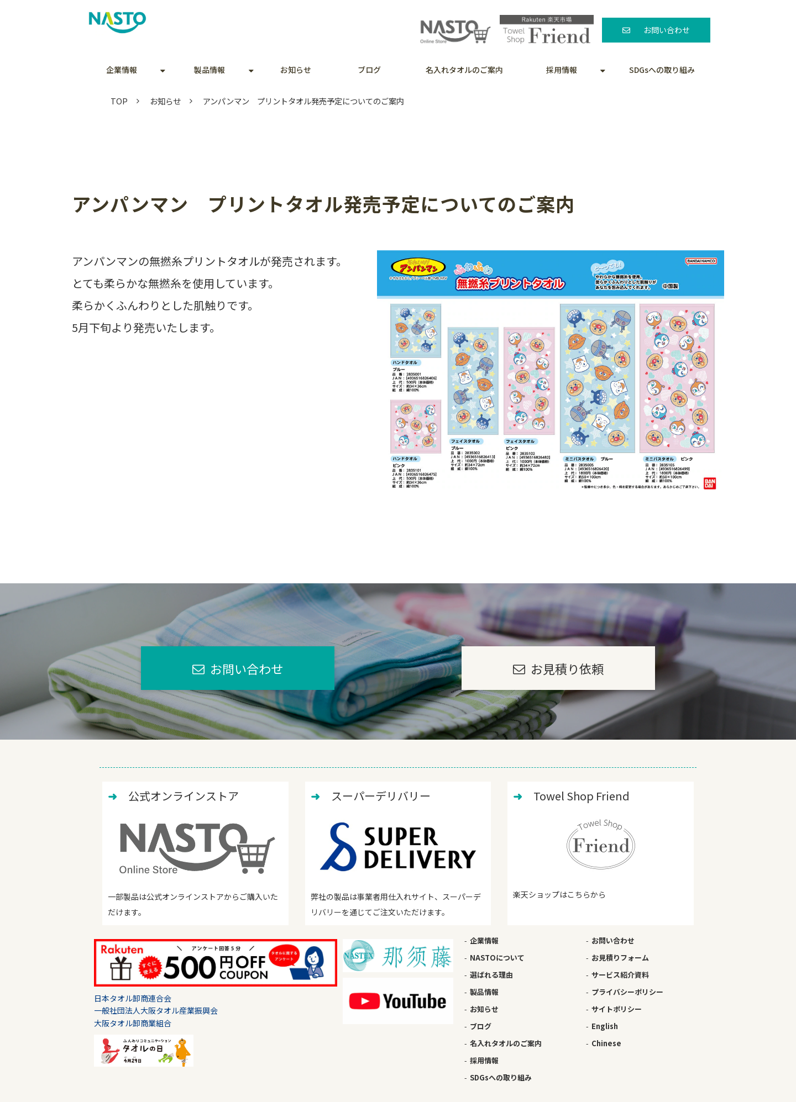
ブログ (369, 69)
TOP (119, 101)
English (604, 1026)
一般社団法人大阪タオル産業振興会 (156, 1010)
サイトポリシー (616, 1009)
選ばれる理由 (491, 974)
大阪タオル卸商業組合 (132, 1023)
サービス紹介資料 (620, 974)
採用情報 (561, 69)
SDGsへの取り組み (662, 69)
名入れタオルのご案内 (464, 69)
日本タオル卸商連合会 (132, 998)
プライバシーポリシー (627, 992)
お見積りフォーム (620, 957)
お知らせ (295, 69)
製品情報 (209, 69)
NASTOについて (497, 957)
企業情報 (121, 69)
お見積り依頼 (567, 668)
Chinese (606, 1043)
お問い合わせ (666, 29)
